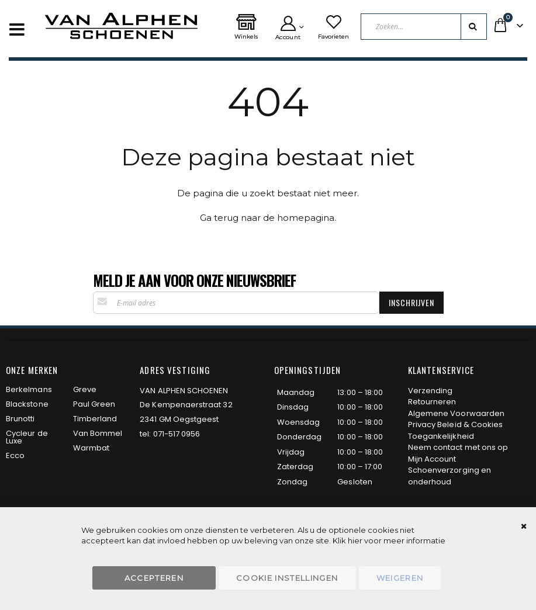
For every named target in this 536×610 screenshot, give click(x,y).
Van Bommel (98, 433)
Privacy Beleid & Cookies (455, 424)
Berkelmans (29, 389)
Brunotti (20, 418)
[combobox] (424, 26)
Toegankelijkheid (441, 436)
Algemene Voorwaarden (456, 413)
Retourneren (432, 401)
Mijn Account (432, 459)
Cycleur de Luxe (27, 437)
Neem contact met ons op (458, 447)
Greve (84, 389)
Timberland (95, 418)
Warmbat (91, 447)
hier (355, 540)
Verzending (430, 390)
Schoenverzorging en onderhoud (449, 476)
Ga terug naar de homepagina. (268, 217)
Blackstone (27, 404)
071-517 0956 (176, 433)
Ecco (15, 455)
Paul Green (94, 404)
